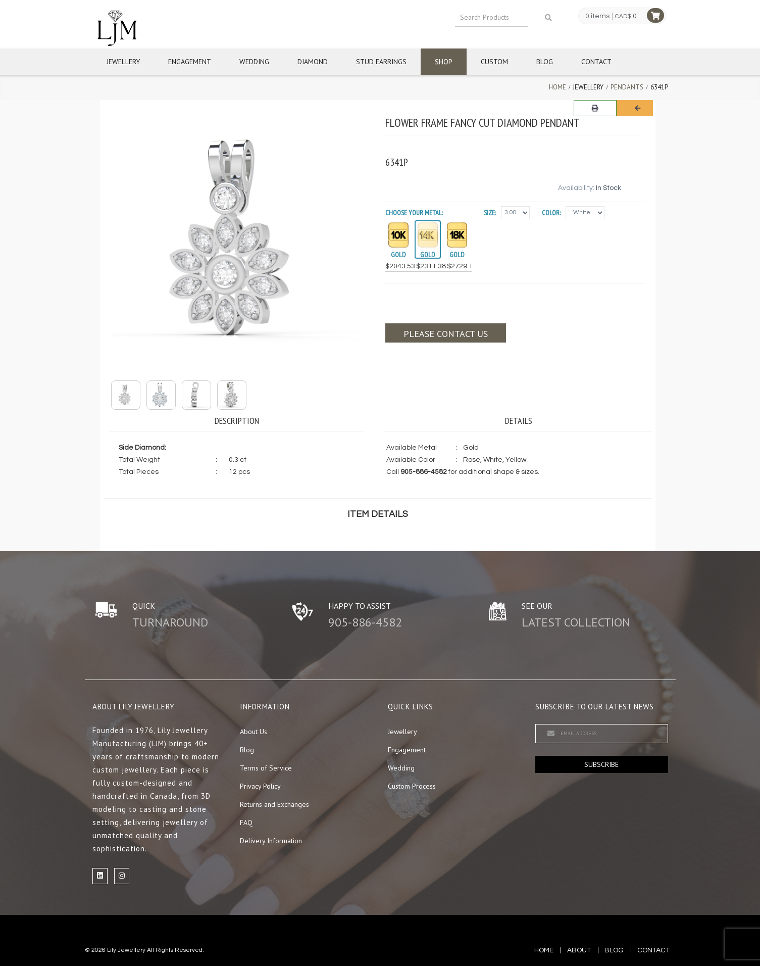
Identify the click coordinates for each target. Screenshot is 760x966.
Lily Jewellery (126, 950)
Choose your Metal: (414, 212)
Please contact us (445, 334)
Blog (544, 61)
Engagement (189, 61)
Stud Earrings (381, 61)
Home (557, 87)
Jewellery (123, 61)
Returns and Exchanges (274, 804)
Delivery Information (271, 840)
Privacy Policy (260, 786)
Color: (551, 212)
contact (653, 950)
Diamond (312, 61)
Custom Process (412, 786)
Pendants (627, 87)
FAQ (246, 822)
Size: (490, 212)
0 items (597, 16)
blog (614, 950)
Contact (596, 61)
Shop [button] (443, 61)
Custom (494, 61)
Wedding (254, 61)
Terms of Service (266, 767)
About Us (253, 731)
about (579, 950)
